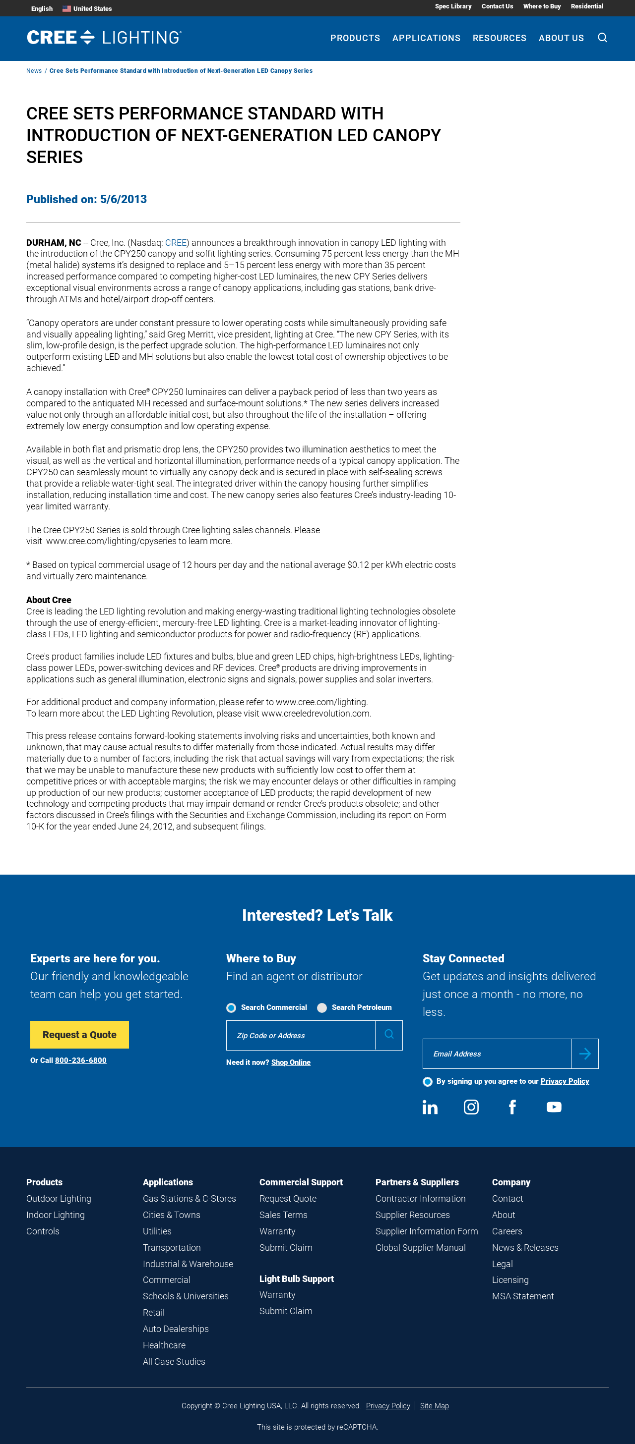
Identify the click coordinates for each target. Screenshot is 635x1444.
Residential (587, 6)
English (42, 8)
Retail (154, 1312)
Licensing (510, 1280)
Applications (168, 1182)
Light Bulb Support (296, 1279)
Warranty (277, 1231)
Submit (585, 1054)
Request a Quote (80, 1035)
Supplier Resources (413, 1215)
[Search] (602, 38)
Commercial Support (301, 1182)
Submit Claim (286, 1247)
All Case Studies (174, 1361)
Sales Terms (283, 1215)
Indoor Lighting (55, 1215)
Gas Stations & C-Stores (189, 1198)
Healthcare (164, 1345)
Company (511, 1182)
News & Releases (525, 1247)
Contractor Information (421, 1198)
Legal (502, 1264)
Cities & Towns (171, 1215)
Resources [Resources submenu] (500, 38)
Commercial (166, 1280)
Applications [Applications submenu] (426, 38)
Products (44, 1182)
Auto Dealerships (176, 1329)
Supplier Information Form (427, 1231)
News (34, 70)
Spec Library (453, 6)
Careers (507, 1231)
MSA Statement (523, 1296)
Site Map (434, 1405)
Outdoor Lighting (58, 1198)
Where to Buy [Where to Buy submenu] (542, 6)
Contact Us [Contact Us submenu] (497, 6)
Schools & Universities (186, 1296)
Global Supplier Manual (421, 1247)
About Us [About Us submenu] (561, 38)
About (503, 1215)
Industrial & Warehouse (188, 1264)
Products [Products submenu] (355, 38)
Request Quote (288, 1198)
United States (87, 8)
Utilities (157, 1231)
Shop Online (291, 1062)
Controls (43, 1231)
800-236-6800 (81, 1060)
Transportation (172, 1247)
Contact (507, 1198)
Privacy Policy (565, 1081)
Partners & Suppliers (417, 1182)
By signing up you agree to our (513, 1081)
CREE (176, 242)
